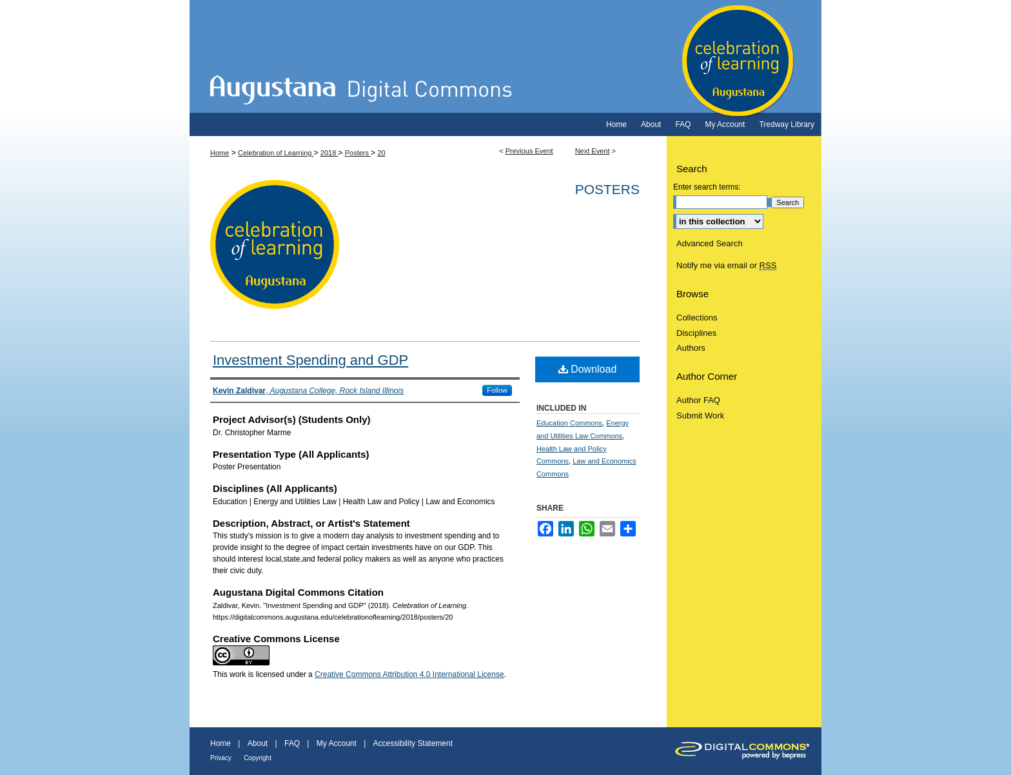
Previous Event (529, 151)
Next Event (592, 151)
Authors (690, 348)
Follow (497, 390)
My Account (337, 743)
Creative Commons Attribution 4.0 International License (409, 674)
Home (219, 153)
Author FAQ (698, 400)
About (258, 743)
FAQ (292, 743)
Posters (358, 153)
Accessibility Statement (413, 743)
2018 (329, 153)
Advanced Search (709, 243)
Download (587, 369)
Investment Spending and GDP (310, 360)
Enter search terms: (707, 186)
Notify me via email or (726, 265)
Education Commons (569, 423)
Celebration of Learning (505, 56)
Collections (697, 317)
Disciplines (696, 333)
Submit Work (700, 415)
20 (381, 153)
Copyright (257, 757)
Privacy (220, 757)
